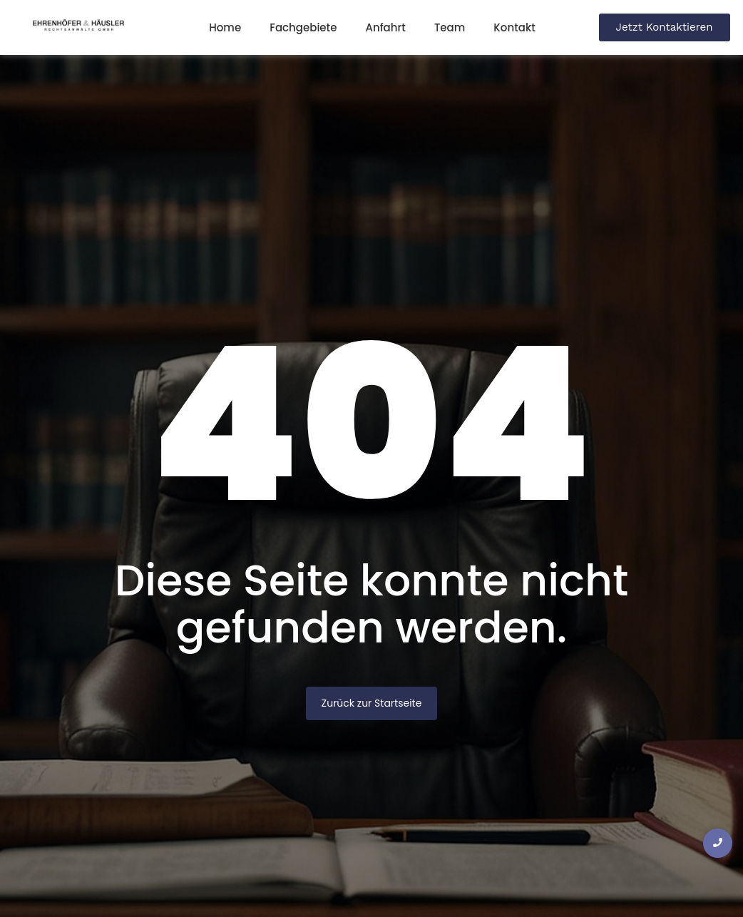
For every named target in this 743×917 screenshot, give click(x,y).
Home (225, 27)
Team (449, 27)
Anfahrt (385, 27)
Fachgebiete (303, 27)
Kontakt (514, 27)
